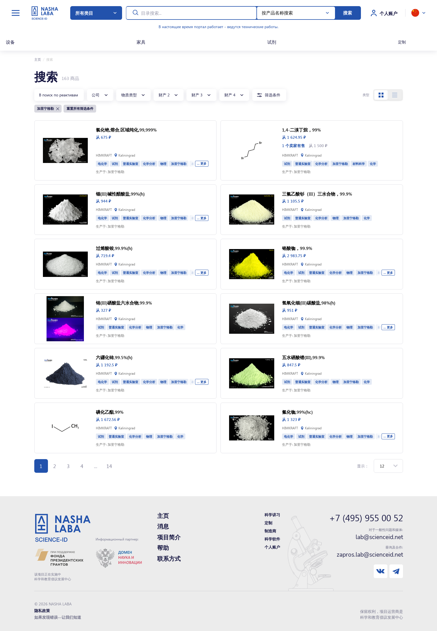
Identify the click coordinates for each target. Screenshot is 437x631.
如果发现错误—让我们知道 (57, 617)
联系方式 (169, 559)
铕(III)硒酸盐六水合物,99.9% (124, 303)
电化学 (102, 164)
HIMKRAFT (104, 155)
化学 (373, 164)
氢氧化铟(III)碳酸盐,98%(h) (308, 303)
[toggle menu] (16, 13)
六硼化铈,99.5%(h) (114, 357)
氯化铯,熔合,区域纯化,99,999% (126, 130)
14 (109, 466)
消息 (163, 526)
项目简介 (169, 537)
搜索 (347, 13)
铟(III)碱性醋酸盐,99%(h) (120, 194)
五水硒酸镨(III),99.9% (303, 357)
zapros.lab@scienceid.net (370, 555)
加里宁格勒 (178, 164)
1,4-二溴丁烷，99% (301, 130)
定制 (402, 42)
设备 (10, 42)
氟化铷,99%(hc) (297, 412)
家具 (141, 42)
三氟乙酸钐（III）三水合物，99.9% (317, 194)
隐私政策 (42, 610)
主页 (37, 59)
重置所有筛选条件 (80, 108)
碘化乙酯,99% (109, 412)
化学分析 (149, 164)
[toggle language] (418, 13)
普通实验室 (130, 164)
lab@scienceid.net (379, 537)
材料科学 (359, 164)
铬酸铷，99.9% (297, 248)
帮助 (163, 548)
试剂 (271, 42)
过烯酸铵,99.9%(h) (114, 248)
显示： (363, 466)
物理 (163, 164)
